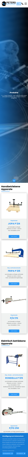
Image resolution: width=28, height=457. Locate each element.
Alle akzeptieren (6, 453)
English (19, 4)
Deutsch (18, 4)
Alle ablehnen (20, 453)
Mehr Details (14, 236)
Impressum (5, 450)
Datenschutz (11, 450)
